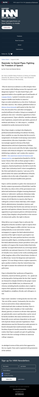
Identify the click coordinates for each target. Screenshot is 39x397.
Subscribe (7, 27)
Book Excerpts (19, 40)
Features (19, 36)
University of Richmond (32, 2)
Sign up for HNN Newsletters (19, 389)
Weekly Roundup (8, 375)
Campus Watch (6, 97)
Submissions (19, 49)
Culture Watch (5, 59)
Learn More (21, 379)
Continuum (7, 373)
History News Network (9, 107)
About (19, 45)
